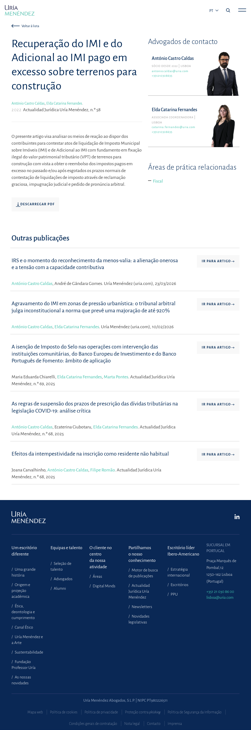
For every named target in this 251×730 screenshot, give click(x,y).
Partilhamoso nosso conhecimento (142, 551)
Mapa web (35, 712)
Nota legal (132, 724)
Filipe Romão (102, 470)
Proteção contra (143, 712)
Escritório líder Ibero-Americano (183, 550)
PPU (174, 594)
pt (211, 11)
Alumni (59, 588)
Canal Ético (23, 627)
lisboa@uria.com (220, 597)
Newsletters (141, 607)
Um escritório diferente (24, 550)
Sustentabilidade (28, 652)
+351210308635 (162, 75)
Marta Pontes (116, 376)
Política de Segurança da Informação (195, 712)
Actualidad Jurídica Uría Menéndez (139, 591)
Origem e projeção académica (21, 591)
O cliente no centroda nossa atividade (100, 551)
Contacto (154, 724)
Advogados (63, 579)
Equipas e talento (66, 547)
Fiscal (158, 181)
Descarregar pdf (35, 204)
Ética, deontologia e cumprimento (23, 612)
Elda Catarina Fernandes (64, 103)
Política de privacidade (101, 712)
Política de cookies (63, 712)
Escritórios (179, 585)
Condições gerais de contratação (93, 724)
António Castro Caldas (28, 103)
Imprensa (175, 724)
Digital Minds (103, 586)
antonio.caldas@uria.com (170, 71)
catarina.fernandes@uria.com (173, 127)
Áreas (97, 576)
